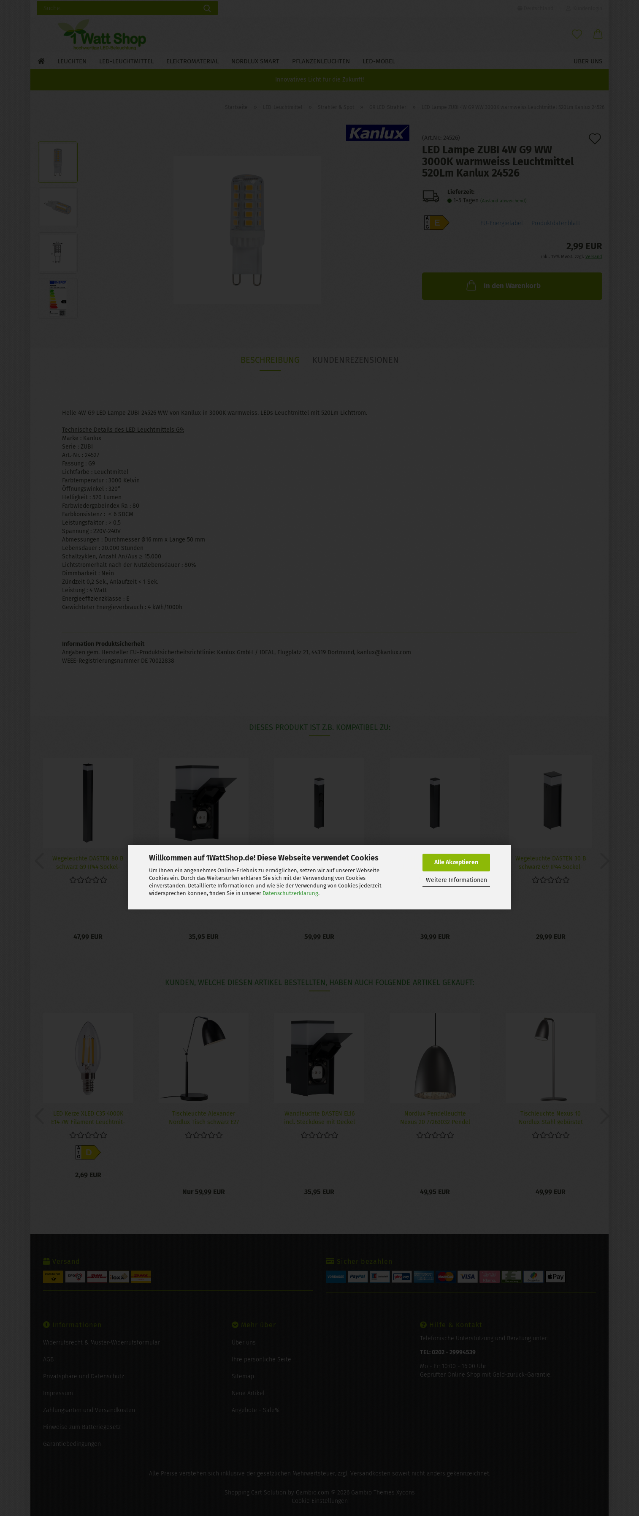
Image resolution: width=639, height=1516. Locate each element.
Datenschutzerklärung (290, 893)
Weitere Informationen (456, 880)
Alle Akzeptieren (456, 862)
